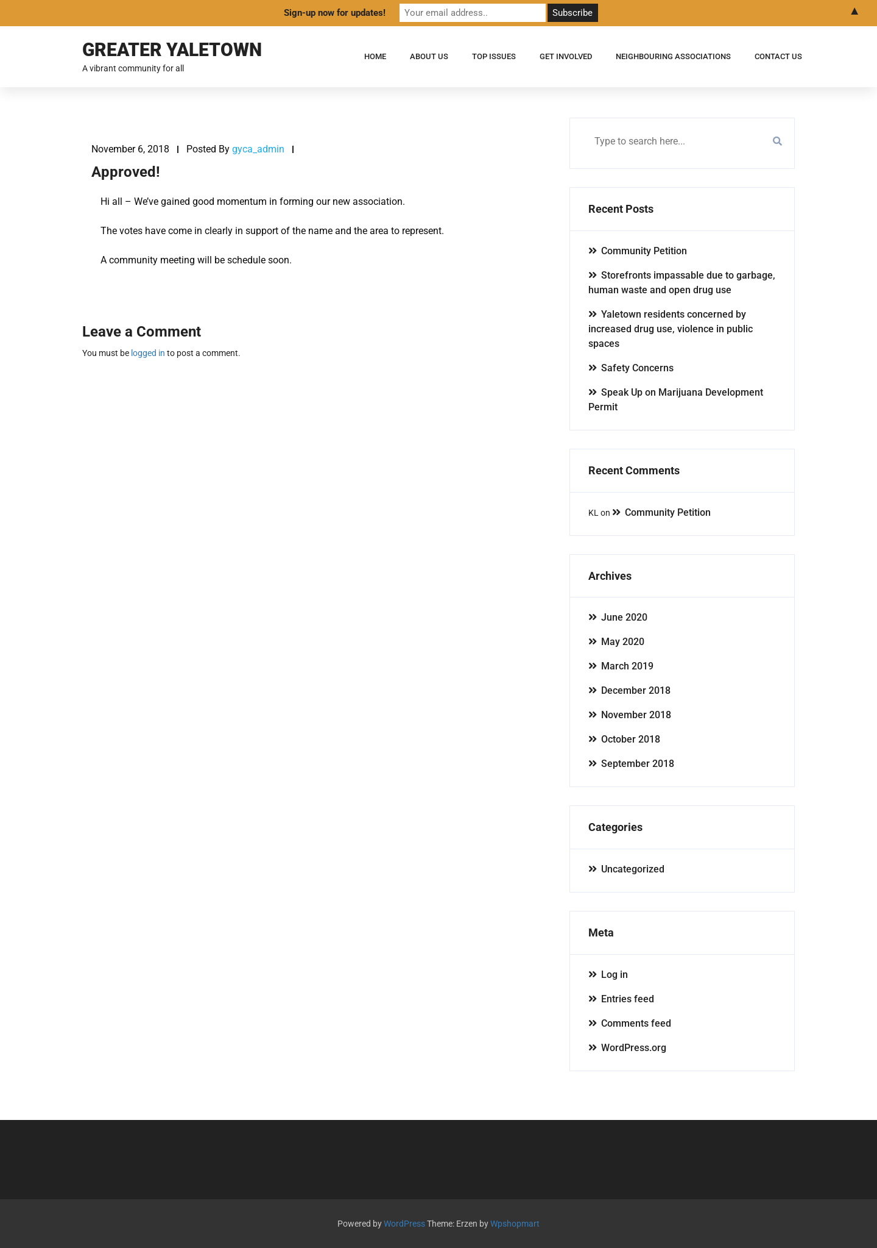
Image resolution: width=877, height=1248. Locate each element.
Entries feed (627, 999)
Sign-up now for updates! (335, 12)
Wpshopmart (515, 1223)
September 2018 (637, 763)
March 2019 (627, 666)
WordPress (404, 1223)
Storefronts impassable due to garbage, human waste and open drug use (681, 282)
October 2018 (630, 739)
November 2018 (636, 715)
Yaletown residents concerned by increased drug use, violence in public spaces (670, 328)
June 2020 (624, 617)
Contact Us (778, 56)
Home (375, 56)
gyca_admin (258, 149)
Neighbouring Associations (673, 56)
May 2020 (622, 641)
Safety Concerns (637, 368)
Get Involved (566, 56)
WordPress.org (633, 1048)
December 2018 (636, 690)
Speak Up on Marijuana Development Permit (675, 400)
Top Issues (494, 56)
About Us (429, 56)
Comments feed (636, 1023)
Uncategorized (632, 869)
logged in (148, 353)
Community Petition (644, 251)
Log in (614, 974)
